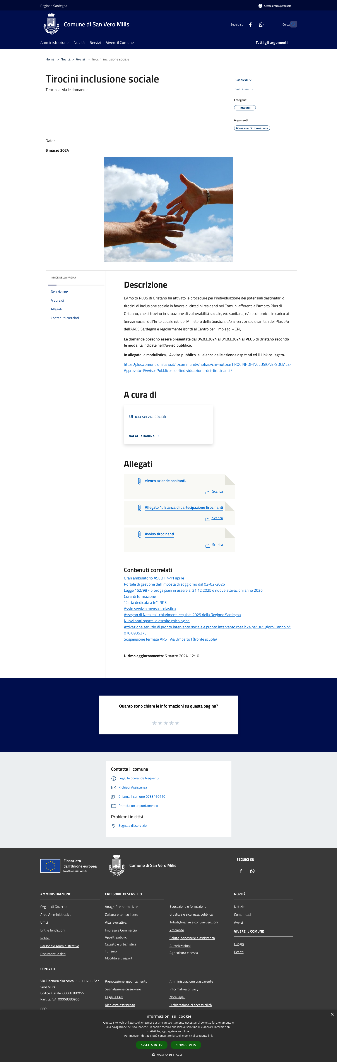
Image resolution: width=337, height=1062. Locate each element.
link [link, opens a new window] (210, 1036)
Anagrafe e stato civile (121, 906)
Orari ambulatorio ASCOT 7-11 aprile (154, 578)
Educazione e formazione (187, 906)
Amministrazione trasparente (191, 981)
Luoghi (239, 944)
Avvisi (80, 59)
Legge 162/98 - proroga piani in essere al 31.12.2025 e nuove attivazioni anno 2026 (193, 590)
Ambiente (176, 930)
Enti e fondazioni (52, 930)
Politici (45, 938)
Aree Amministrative (55, 914)
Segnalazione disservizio (123, 989)
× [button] (332, 1014)
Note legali (177, 997)
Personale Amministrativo (59, 946)
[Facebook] (242, 24)
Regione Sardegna (53, 5)
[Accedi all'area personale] (275, 6)
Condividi (244, 80)
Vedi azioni (245, 89)
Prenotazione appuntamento (126, 981)
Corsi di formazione (140, 596)
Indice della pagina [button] (63, 277)
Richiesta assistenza (120, 1004)
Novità (65, 59)
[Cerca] (291, 24)
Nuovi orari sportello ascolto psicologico (157, 621)
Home (50, 59)
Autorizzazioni (180, 945)
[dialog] (168, 1036)
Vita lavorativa (116, 922)
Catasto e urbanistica (120, 944)
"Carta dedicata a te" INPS (145, 602)
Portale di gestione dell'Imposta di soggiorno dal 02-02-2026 (174, 584)
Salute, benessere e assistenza (192, 937)
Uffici (44, 922)
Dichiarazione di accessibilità (190, 1004)
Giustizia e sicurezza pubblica (191, 914)
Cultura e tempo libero (121, 914)
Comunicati (242, 914)
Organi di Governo (53, 906)
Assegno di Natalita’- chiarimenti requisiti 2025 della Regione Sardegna (182, 615)
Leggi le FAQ (114, 997)
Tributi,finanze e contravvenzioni (193, 922)
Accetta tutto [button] (152, 1045)
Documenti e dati (53, 953)
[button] (168, 1054)
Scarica (213, 491)
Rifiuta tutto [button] (186, 1045)
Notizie (239, 906)
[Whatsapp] (252, 24)
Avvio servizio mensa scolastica (150, 609)
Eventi (239, 951)
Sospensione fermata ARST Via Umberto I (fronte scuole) (170, 639)
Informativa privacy (183, 989)
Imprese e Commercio (121, 930)
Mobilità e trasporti (119, 958)
